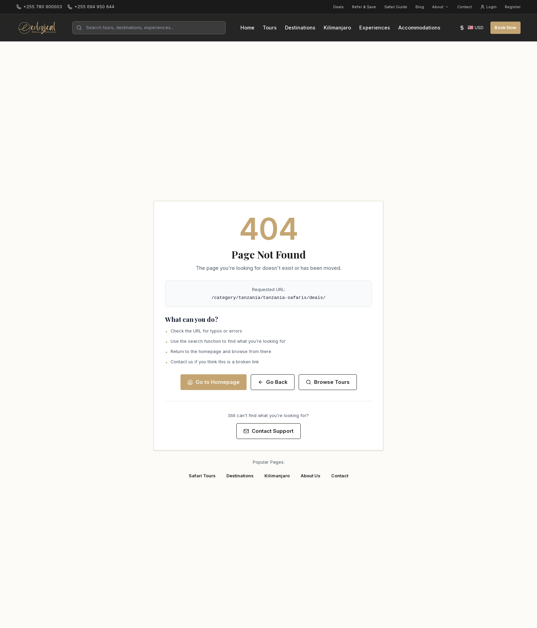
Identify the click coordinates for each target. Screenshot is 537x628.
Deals (338, 6)
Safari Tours (202, 475)
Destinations (300, 28)
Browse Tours (328, 382)
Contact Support (268, 431)
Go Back (272, 382)
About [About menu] (440, 6)
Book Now (505, 27)
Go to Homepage (213, 382)
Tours (270, 28)
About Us (310, 475)
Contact (464, 6)
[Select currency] (471, 28)
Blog (419, 6)
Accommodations (419, 28)
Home (247, 28)
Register (513, 6)
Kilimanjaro (337, 28)
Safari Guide (395, 6)
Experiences (374, 28)
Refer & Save (364, 6)
